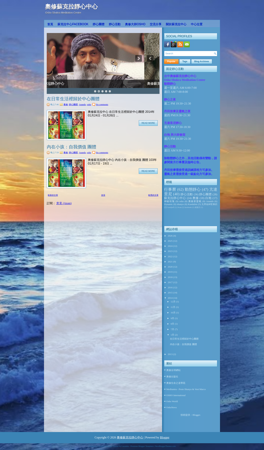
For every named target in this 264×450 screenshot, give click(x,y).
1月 (173, 334)
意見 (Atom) (64, 203)
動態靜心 (193, 189)
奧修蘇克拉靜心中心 (71, 6)
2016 (170, 287)
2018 (170, 277)
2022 (170, 256)
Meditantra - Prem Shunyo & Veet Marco (186, 389)
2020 (170, 266)
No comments (102, 104)
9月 (173, 318)
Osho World (172, 401)
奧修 (65, 104)
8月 (173, 323)
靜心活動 (115, 24)
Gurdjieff (170, 207)
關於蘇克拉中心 (176, 24)
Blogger (196, 415)
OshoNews (171, 407)
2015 (170, 292)
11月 (173, 307)
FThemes (100, 446)
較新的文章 (53, 195)
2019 (170, 271)
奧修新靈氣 (194, 201)
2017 (170, 282)
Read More (148, 123)
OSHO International (176, 395)
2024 (170, 246)
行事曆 (170, 189)
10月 (173, 312)
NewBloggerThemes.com (165, 446)
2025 (170, 240)
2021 (170, 261)
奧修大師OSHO (135, 24)
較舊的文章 (153, 195)
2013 (170, 354)
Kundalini (192, 204)
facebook (188, 207)
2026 (170, 235)
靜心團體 (98, 24)
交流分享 (156, 24)
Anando (82, 104)
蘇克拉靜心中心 (175, 198)
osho (89, 104)
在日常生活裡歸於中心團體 (73, 99)
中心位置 (197, 24)
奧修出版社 (172, 376)
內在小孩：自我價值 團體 (71, 147)
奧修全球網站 (173, 370)
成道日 (197, 207)
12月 (173, 301)
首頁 (50, 24)
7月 (173, 329)
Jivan (179, 207)
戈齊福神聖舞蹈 (209, 204)
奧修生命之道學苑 (175, 383)
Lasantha (125, 446)
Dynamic (168, 204)
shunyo (180, 204)
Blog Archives (201, 61)
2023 (170, 251)
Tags (184, 61)
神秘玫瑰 (169, 201)
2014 (170, 298)
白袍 (208, 198)
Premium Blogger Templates (142, 446)
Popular (171, 61)
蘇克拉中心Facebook (73, 24)
